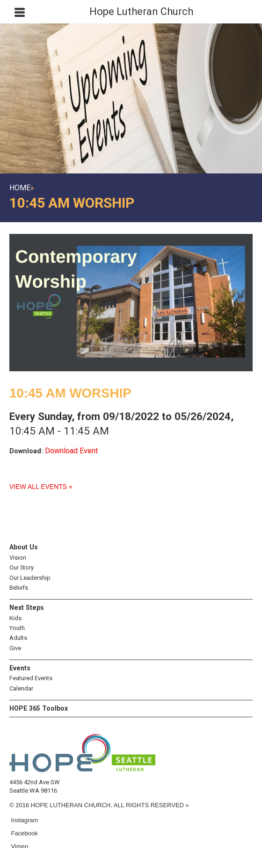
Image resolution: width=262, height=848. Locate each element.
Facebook (23, 833)
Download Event (71, 450)
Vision (17, 557)
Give (15, 648)
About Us (23, 547)
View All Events (38, 486)
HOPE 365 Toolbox (38, 708)
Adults (18, 637)
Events (19, 668)
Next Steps (26, 607)
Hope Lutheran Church (141, 11)
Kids (15, 618)
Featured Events (30, 678)
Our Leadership (30, 577)
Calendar (21, 688)
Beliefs (18, 587)
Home (19, 187)
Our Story (21, 567)
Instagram (23, 820)
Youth (17, 627)
